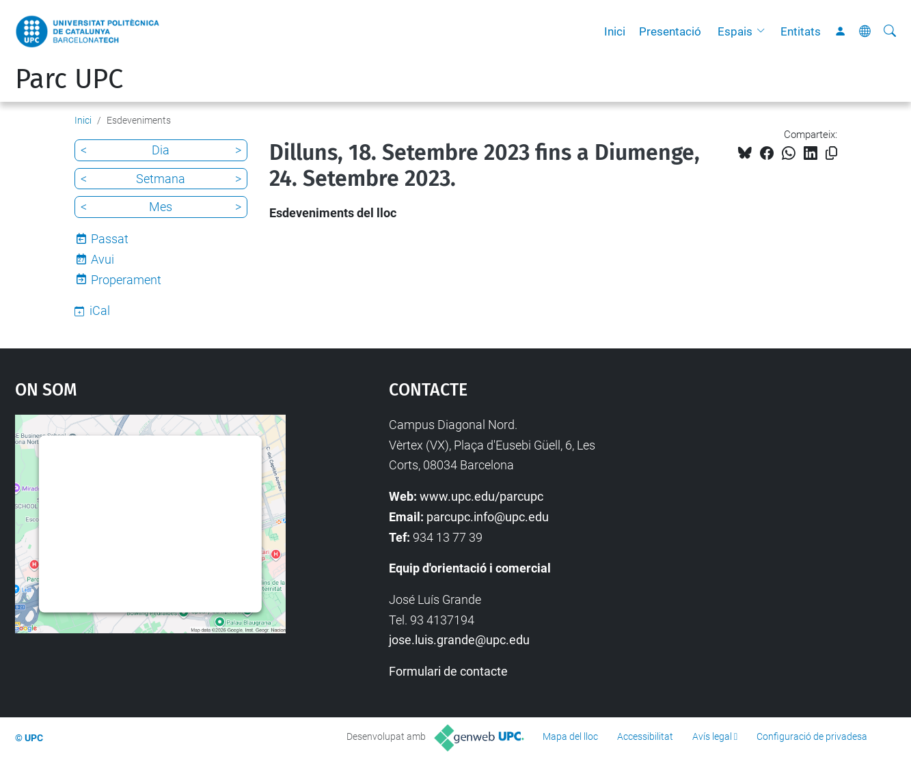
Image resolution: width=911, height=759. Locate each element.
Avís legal (712, 736)
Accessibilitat (645, 736)
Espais (735, 31)
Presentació (670, 31)
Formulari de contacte (448, 671)
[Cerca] (890, 31)
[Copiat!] (831, 153)
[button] (764, 31)
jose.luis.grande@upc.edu (459, 640)
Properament (126, 280)
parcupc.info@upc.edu (487, 517)
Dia (160, 150)
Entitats (800, 31)
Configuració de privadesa (812, 736)
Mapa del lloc (570, 736)
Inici (614, 31)
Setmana (160, 178)
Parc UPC (69, 79)
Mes (160, 206)
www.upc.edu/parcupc (481, 496)
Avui (102, 259)
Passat (109, 239)
